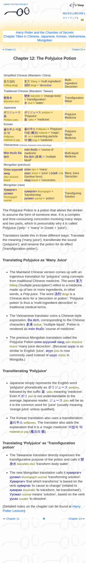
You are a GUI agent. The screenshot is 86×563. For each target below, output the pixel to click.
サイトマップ (69, 17)
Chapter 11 (10, 49)
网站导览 (67, 13)
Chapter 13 (77, 49)
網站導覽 (78, 13)
